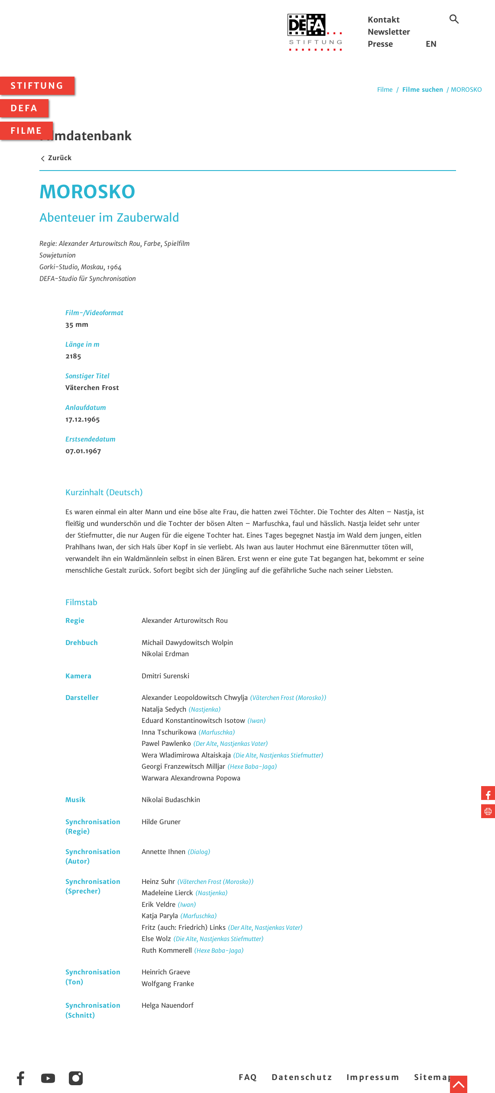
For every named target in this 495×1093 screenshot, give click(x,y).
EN (431, 44)
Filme (26, 130)
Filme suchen (422, 90)
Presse (380, 44)
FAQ (248, 1077)
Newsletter (389, 32)
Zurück (55, 158)
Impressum (373, 1077)
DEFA (24, 108)
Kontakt (384, 20)
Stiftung (37, 85)
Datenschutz (302, 1077)
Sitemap (434, 1077)
